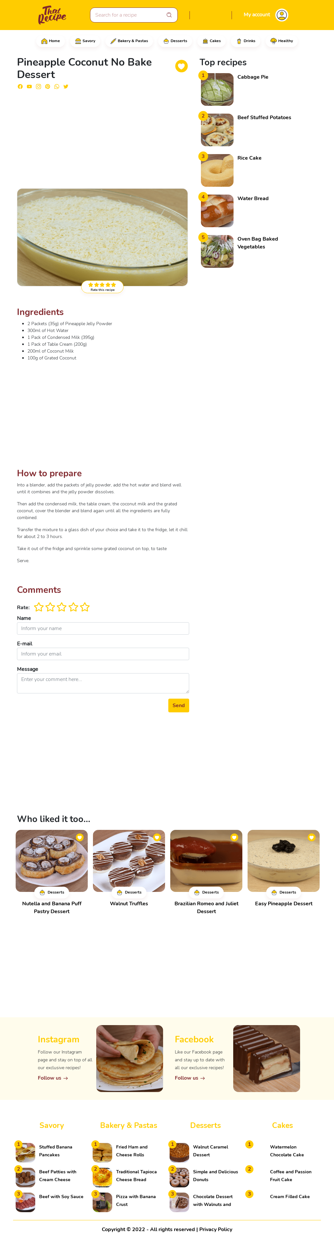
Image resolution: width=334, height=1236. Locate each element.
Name (24, 618)
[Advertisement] (103, 136)
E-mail (24, 643)
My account (257, 14)
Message (27, 669)
